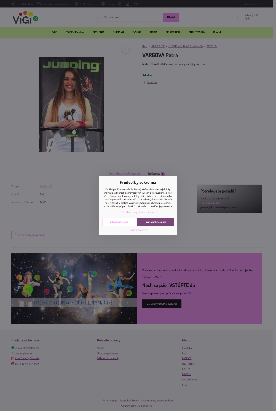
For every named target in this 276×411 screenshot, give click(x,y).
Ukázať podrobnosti (138, 229)
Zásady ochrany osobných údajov (138, 212)
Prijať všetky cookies (155, 221)
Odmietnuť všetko (119, 221)
